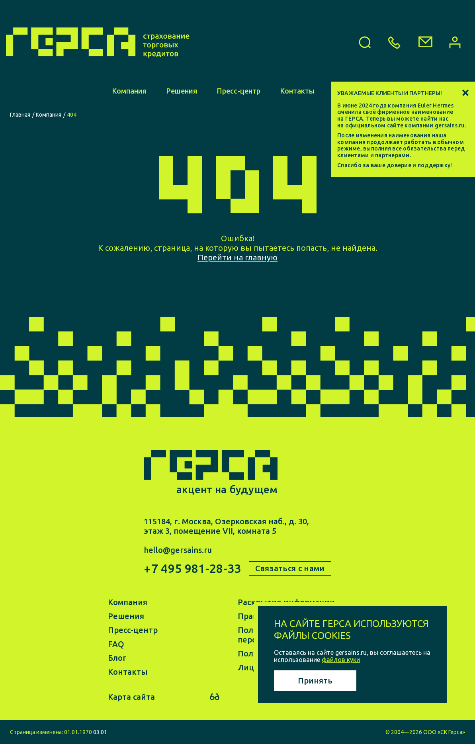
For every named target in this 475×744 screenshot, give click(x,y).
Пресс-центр (238, 91)
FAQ (116, 643)
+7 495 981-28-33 (192, 568)
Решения (181, 91)
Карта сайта (131, 696)
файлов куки (341, 659)
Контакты (297, 91)
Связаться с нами (290, 568)
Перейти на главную (237, 257)
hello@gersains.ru (178, 550)
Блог (117, 657)
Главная (20, 114)
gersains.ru (450, 125)
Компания (129, 91)
